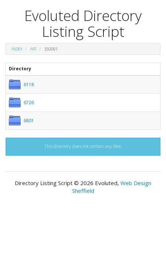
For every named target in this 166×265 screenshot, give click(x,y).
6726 (29, 102)
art (33, 49)
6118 (29, 84)
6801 (29, 120)
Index (16, 49)
